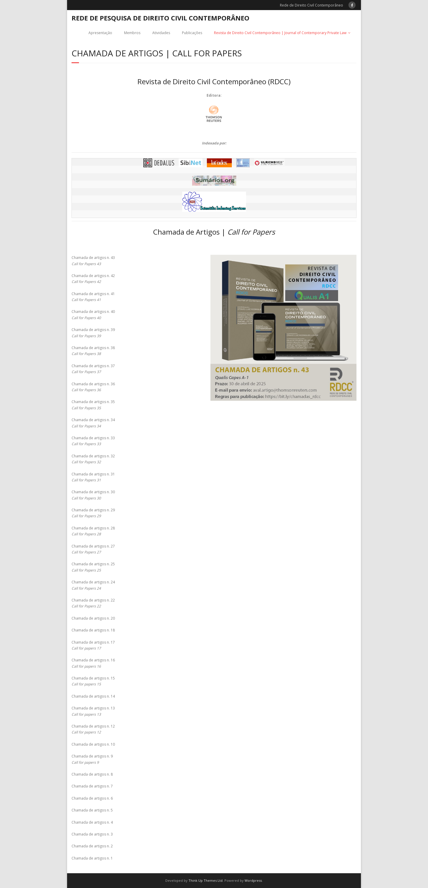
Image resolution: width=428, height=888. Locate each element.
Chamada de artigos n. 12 (93, 726)
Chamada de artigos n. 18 (93, 630)
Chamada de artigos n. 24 (93, 582)
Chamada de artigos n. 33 (93, 437)
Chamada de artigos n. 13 (93, 708)
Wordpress (253, 880)
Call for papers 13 (86, 714)
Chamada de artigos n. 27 (93, 546)
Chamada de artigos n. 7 (92, 786)
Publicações (192, 32)
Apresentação (100, 32)
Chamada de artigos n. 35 (93, 401)
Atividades (161, 32)
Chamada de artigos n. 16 (93, 660)
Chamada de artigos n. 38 (93, 347)
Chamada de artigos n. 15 (93, 678)
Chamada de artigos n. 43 (93, 257)
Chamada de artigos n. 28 (93, 528)
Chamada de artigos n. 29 (93, 510)
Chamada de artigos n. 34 (93, 419)
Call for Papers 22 (86, 606)
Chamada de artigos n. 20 (93, 618)
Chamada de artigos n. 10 (93, 744)
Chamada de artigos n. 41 (93, 293)
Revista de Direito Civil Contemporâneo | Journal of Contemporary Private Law (280, 32)
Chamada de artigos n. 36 (93, 383)
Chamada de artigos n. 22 (93, 600)
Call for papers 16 (86, 666)
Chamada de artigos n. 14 (93, 696)
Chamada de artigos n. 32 (93, 456)
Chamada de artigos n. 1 (92, 858)
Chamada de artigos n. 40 (93, 311)
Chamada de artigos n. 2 (92, 846)
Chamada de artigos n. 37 (93, 365)
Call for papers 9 (85, 762)
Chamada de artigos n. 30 (93, 491)
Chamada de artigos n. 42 (93, 275)
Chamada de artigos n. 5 (92, 810)
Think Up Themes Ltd (205, 880)
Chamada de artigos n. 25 (93, 563)
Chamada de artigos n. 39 (93, 329)
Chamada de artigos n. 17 (93, 642)
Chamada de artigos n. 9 (92, 756)
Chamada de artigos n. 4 (92, 822)
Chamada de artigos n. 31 (93, 474)
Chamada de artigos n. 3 (92, 834)
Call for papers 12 (86, 732)
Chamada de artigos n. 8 (92, 774)
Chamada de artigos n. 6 (92, 798)
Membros (132, 32)
